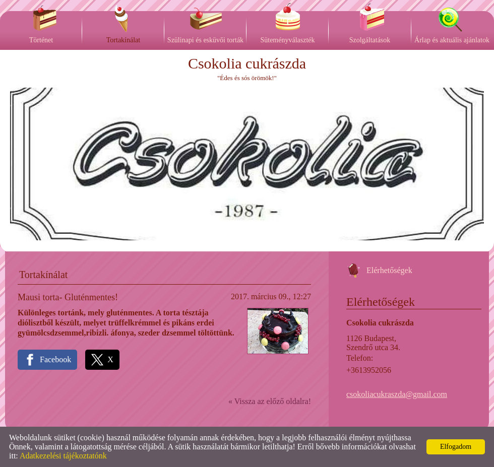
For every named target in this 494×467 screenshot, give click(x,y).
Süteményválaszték (287, 40)
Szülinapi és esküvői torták (205, 40)
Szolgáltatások (370, 40)
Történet (41, 40)
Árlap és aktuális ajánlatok (451, 40)
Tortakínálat (123, 40)
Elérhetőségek (389, 270)
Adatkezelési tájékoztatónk (63, 455)
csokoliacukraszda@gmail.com (396, 394)
